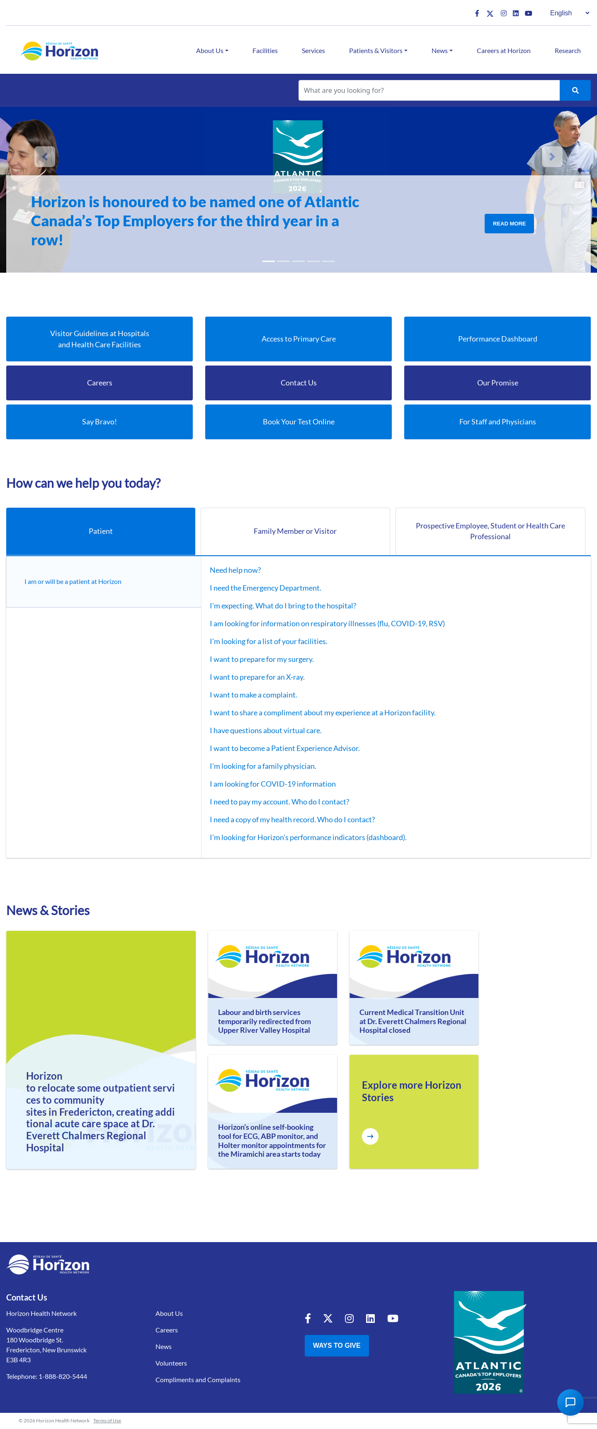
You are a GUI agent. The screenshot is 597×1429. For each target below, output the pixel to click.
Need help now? (229, 570)
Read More (509, 223)
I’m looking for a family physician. (257, 766)
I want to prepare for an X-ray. (251, 677)
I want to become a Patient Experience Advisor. (279, 748)
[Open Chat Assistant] (570, 1402)
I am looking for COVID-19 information (267, 784)
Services (313, 50)
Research (568, 50)
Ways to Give (337, 1345)
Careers (166, 1330)
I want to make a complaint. (247, 695)
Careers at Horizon (504, 50)
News (440, 50)
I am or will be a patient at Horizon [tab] (75, 582)
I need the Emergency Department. (259, 588)
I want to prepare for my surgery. (256, 659)
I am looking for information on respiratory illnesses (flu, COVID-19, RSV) (321, 623)
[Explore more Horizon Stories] (370, 1137)
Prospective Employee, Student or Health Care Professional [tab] (490, 531)
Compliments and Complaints (197, 1380)
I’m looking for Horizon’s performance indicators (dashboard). (302, 837)
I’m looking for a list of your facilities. (263, 641)
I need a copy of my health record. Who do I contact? (286, 819)
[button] (45, 157)
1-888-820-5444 (63, 1377)
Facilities (265, 50)
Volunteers (171, 1363)
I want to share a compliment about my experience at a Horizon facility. (317, 712)
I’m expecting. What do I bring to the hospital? (277, 605)
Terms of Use (107, 1421)
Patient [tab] (100, 531)
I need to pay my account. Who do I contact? (273, 802)
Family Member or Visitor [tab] (295, 531)
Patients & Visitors (376, 50)
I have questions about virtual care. (260, 730)
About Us (209, 50)
